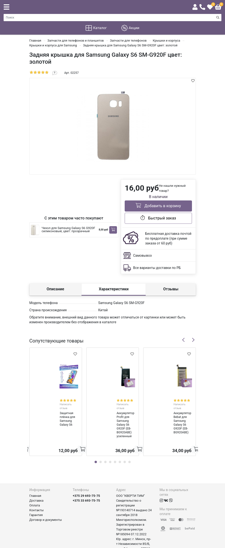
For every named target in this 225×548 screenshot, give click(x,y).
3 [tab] (105, 434)
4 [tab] (110, 434)
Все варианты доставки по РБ (157, 268)
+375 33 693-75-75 (86, 473)
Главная (35, 468)
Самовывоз (142, 255)
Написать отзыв (62, 400)
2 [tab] (100, 434)
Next (193, 340)
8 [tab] (129, 434)
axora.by (190, 544)
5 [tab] (115, 434)
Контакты (36, 483)
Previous (183, 340)
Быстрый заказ (158, 217)
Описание (55, 289)
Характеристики (114, 289)
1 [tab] (95, 434)
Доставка (36, 473)
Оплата (34, 478)
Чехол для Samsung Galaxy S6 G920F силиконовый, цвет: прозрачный (68, 229)
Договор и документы (45, 492)
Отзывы (170, 289)
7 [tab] (124, 434)
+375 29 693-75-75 (86, 468)
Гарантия (36, 488)
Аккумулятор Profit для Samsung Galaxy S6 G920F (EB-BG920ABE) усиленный (112, 409)
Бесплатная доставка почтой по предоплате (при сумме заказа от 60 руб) (168, 238)
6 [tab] (119, 434)
